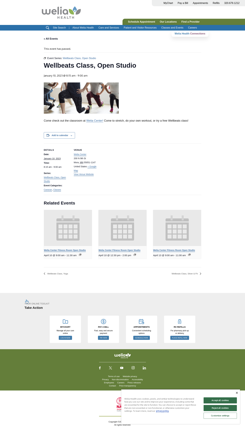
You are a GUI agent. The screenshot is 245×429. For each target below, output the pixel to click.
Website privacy (130, 376)
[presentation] (68, 228)
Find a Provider (190, 21)
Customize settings (220, 415)
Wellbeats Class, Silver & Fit (182, 273)
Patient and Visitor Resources (140, 27)
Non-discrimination (120, 379)
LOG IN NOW (65, 338)
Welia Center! (94, 120)
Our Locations (168, 21)
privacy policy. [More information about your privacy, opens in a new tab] (162, 411)
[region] (180, 406)
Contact (112, 386)
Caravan (48, 189)
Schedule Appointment (141, 21)
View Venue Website (84, 174)
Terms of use (114, 376)
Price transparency (127, 386)
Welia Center (80, 154)
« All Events (51, 38)
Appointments (200, 3)
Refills (216, 3)
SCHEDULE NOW (141, 338)
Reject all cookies (220, 408)
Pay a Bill (183, 3)
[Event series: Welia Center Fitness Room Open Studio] (80, 255)
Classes (57, 189)
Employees (109, 383)
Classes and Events (172, 27)
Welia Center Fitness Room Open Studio (65, 250)
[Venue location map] (120, 165)
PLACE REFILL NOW (179, 338)
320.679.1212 (232, 3)
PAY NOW (103, 338)
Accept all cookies (220, 400)
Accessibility (137, 379)
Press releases (134, 383)
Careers (192, 27)
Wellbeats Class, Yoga (59, 273)
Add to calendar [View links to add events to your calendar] (60, 135)
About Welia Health (83, 27)
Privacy (105, 379)
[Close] (237, 393)
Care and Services (108, 27)
